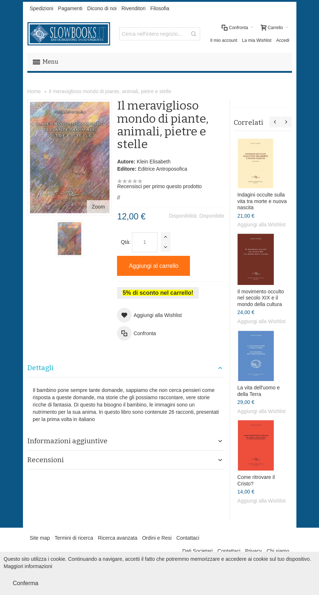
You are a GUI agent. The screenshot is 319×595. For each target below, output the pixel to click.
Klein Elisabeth (154, 161)
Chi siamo (278, 551)
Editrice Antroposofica (162, 169)
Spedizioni (42, 8)
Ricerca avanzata (117, 538)
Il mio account (223, 40)
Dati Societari (197, 551)
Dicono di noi (102, 8)
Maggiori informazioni (28, 566)
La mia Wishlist (257, 40)
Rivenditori (133, 8)
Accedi (282, 40)
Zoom (98, 207)
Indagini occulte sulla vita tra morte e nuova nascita (262, 201)
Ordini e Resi (157, 538)
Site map (40, 538)
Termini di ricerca (74, 538)
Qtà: (125, 242)
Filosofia (159, 8)
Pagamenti (70, 8)
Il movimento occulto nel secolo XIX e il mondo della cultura (260, 298)
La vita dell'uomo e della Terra (258, 391)
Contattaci (187, 538)
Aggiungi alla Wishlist (261, 224)
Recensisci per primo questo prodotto (159, 186)
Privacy (253, 551)
